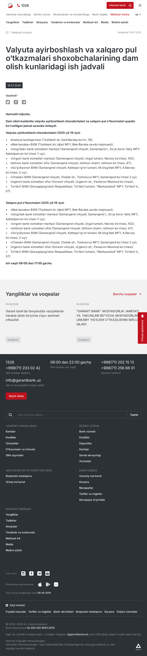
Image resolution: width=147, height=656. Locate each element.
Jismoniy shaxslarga (18, 14)
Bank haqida (100, 14)
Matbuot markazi (120, 14)
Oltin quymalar (15, 455)
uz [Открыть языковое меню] (136, 14)
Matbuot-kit (90, 22)
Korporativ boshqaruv (19, 476)
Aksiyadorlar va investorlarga (71, 14)
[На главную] (10, 5)
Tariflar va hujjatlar (90, 493)
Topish (134, 414)
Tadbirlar (27, 22)
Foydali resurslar (16, 611)
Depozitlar (85, 443)
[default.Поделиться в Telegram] (24, 102)
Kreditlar (11, 437)
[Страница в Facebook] (48, 584)
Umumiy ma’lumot (90, 476)
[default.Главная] (7, 32)
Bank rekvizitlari (64, 611)
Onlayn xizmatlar (127, 611)
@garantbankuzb (77, 634)
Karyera (84, 481)
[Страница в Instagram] (40, 584)
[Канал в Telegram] (39, 573)
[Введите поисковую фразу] (66, 415)
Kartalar (11, 431)
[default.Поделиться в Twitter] (8, 102)
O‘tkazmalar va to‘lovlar (20, 449)
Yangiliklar (12, 22)
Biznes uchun (42, 14)
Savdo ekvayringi (90, 455)
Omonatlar (12, 443)
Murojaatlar (86, 487)
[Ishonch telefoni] (23, 5)
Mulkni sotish (120, 22)
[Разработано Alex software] (138, 647)
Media (105, 22)
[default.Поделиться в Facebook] (16, 102)
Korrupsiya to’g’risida (92, 499)
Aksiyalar (42, 22)
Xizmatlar (85, 461)
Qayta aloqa (16, 395)
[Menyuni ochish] (137, 5)
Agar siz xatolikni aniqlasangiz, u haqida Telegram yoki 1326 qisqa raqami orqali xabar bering (73, 634)
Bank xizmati (87, 431)
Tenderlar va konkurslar (65, 22)
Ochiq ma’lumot (15, 481)
